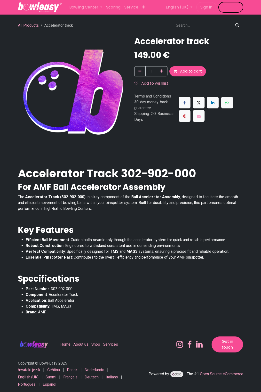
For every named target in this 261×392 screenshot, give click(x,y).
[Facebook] (184, 102)
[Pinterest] (184, 116)
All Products (28, 25)
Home (65, 344)
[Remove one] (140, 71)
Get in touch (227, 344)
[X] (199, 102)
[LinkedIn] (213, 102)
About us (80, 344)
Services (110, 344)
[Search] (237, 25)
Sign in (206, 7)
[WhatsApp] (227, 102)
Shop (95, 344)
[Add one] (161, 71)
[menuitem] (85, 7)
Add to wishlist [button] (151, 83)
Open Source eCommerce (221, 374)
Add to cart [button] (188, 71)
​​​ (231, 7)
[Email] (199, 116)
